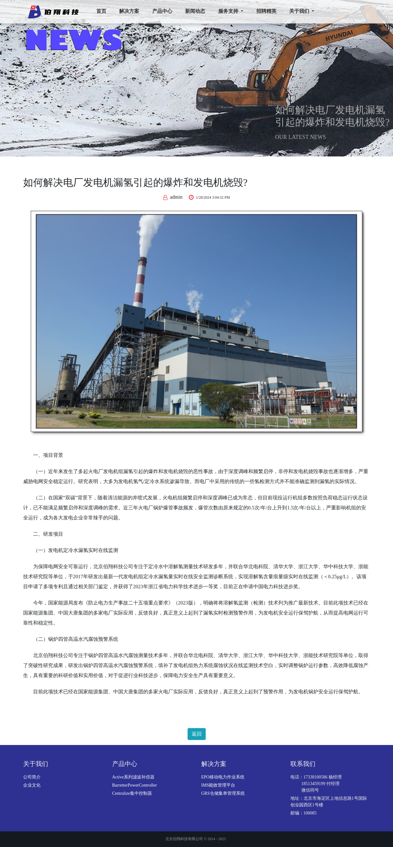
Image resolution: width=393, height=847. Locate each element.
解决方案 (129, 11)
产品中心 (162, 11)
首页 (101, 11)
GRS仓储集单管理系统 (223, 793)
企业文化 (32, 785)
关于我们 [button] (299, 11)
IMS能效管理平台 (218, 785)
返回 (197, 734)
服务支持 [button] (228, 11)
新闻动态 (195, 11)
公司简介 (32, 777)
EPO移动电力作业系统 (222, 777)
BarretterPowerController (134, 785)
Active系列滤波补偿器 (133, 777)
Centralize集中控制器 (132, 793)
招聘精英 (266, 11)
